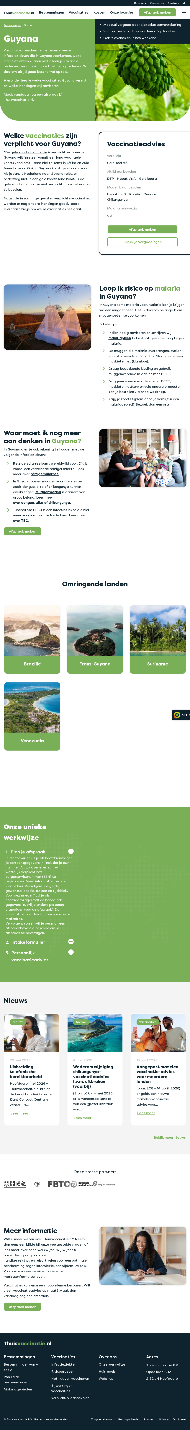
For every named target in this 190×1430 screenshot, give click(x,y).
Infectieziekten (63, 1364)
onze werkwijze (41, 1250)
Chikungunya (117, 199)
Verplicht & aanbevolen (70, 1398)
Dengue (150, 194)
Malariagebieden (18, 1389)
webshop (157, 392)
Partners (149, 1419)
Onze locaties (122, 12)
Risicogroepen (62, 1371)
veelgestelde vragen (66, 1244)
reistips (24, 1260)
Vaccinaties (78, 12)
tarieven (37, 1276)
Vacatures (157, 3)
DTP (110, 178)
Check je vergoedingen (142, 242)
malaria (132, 304)
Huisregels (107, 1371)
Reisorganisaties (129, 1419)
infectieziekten (16, 55)
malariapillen (120, 338)
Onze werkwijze (112, 1364)
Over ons (140, 3)
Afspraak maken (157, 12)
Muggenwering (48, 492)
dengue (27, 502)
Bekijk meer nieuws (170, 1137)
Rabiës (134, 194)
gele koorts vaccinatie (29, 152)
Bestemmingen (51, 12)
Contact (173, 3)
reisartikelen (46, 1260)
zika (39, 502)
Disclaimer (179, 1419)
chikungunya (59, 502)
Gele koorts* (117, 163)
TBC (24, 520)
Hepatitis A (126, 178)
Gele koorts (148, 178)
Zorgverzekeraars (102, 1419)
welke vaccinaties (46, 80)
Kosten (99, 12)
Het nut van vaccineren (70, 1378)
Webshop (106, 1378)
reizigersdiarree (45, 474)
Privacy (164, 1419)
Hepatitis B (116, 194)
